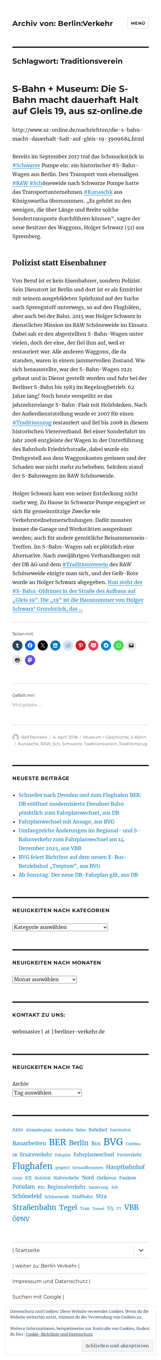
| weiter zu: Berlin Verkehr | (46, 1266)
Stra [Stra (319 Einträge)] (101, 1196)
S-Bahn (138, 737)
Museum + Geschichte (106, 737)
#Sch (35, 183)
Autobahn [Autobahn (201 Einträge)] (64, 1130)
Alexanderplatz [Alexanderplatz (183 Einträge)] (39, 1130)
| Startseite (26, 1250)
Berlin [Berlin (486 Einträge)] (79, 1143)
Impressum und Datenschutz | (51, 1281)
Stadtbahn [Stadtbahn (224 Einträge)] (82, 1196)
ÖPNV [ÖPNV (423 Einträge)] (20, 1219)
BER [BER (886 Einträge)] (57, 1142)
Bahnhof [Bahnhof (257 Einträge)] (98, 1130)
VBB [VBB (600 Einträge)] (131, 1207)
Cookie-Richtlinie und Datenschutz (59, 1334)
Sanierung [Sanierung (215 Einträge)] (98, 1187)
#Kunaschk (98, 192)
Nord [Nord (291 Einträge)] (88, 1178)
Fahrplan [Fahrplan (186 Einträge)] (63, 1155)
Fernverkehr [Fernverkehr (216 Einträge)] (129, 1155)
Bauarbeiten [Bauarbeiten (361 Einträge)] (29, 1143)
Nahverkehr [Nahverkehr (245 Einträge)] (66, 1178)
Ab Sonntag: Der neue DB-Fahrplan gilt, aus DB (78, 875)
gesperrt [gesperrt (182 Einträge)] (62, 1168)
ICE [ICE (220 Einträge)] (28, 1178)
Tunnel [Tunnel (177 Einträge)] (98, 1209)
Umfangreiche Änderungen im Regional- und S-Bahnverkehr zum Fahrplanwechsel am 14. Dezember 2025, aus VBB (79, 839)
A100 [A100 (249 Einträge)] (17, 1130)
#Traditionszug (32, 422)
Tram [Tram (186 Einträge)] (85, 1208)
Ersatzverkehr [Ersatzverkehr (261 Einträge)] (36, 1155)
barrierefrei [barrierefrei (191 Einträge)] (120, 1130)
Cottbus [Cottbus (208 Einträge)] (133, 1143)
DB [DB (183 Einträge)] (14, 1155)
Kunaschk (28, 743)
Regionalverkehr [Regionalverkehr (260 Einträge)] (66, 1187)
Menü (138, 23)
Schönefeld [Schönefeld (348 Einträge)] (27, 1196)
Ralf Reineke (34, 737)
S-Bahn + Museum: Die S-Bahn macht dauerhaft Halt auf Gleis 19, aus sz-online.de (77, 99)
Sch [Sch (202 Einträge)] (114, 1187)
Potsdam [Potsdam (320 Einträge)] (23, 1187)
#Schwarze (26, 165)
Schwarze (72, 743)
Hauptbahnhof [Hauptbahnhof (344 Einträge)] (125, 1167)
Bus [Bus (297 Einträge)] (96, 1144)
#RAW (20, 183)
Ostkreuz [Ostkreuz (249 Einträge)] (106, 1178)
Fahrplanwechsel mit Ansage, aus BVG (67, 821)
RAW (45, 743)
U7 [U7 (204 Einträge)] (118, 1208)
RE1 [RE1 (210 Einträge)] (41, 1187)
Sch (56, 743)
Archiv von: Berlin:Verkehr (62, 23)
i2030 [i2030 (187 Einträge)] (17, 1178)
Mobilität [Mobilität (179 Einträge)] (42, 1178)
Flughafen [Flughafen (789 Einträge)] (32, 1166)
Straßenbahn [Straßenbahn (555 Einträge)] (34, 1207)
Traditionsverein (100, 743)
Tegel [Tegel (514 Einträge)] (68, 1207)
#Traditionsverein (85, 564)
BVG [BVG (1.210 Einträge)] (113, 1142)
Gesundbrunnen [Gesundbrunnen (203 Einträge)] (87, 1167)
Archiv (20, 1084)
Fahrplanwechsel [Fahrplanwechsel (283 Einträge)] (93, 1155)
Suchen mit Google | (38, 1297)
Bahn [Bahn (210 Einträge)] (81, 1130)
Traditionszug (133, 743)
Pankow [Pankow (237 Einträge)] (127, 1178)
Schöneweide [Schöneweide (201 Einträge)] (57, 1196)
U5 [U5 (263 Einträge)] (110, 1208)
